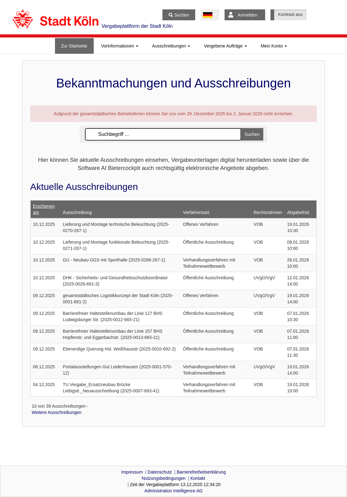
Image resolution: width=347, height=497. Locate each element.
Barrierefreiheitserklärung (201, 472)
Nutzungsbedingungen (164, 478)
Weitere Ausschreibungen (57, 412)
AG (173, 490)
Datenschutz (160, 472)
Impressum (132, 472)
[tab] (74, 46)
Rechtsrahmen (268, 212)
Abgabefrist (298, 212)
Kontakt (197, 478)
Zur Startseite (74, 45)
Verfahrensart (196, 212)
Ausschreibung (77, 212)
